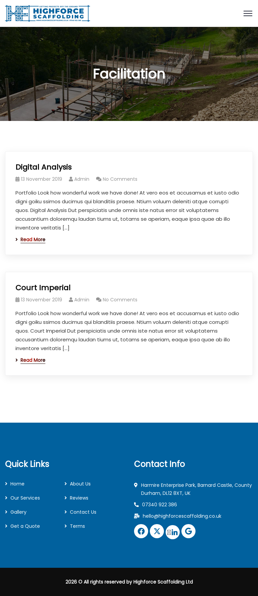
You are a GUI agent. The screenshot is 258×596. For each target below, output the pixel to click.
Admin (81, 179)
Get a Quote (25, 526)
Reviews (79, 498)
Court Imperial (43, 288)
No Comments (120, 179)
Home (17, 483)
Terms (77, 526)
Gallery (18, 512)
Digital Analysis (43, 167)
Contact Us (83, 512)
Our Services (25, 498)
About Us (80, 483)
